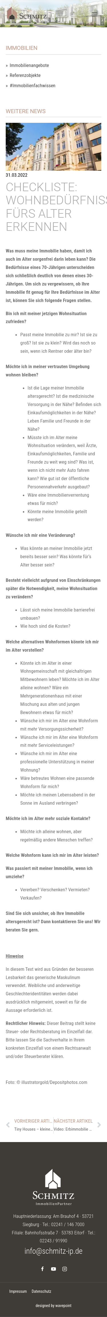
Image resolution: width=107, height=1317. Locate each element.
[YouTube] (53, 1269)
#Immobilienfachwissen (32, 85)
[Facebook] (42, 1269)
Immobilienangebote (29, 65)
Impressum (18, 1291)
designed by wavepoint (54, 1305)
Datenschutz (41, 1291)
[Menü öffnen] (94, 14)
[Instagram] (65, 1269)
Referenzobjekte (25, 75)
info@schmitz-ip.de (53, 1251)
